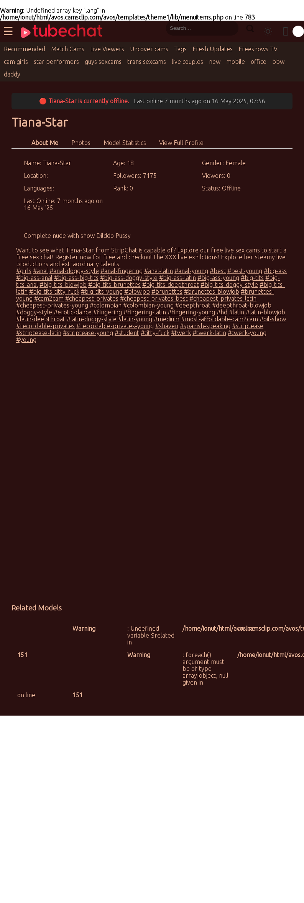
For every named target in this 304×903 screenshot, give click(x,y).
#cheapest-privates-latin (222, 298)
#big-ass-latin (177, 277)
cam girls (16, 61)
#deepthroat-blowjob (241, 305)
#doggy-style (34, 312)
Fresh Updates (212, 49)
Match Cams (67, 49)
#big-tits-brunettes (114, 284)
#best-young (244, 270)
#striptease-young (88, 332)
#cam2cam (49, 298)
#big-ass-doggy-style (129, 277)
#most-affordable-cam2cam (219, 319)
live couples (187, 61)
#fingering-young (191, 312)
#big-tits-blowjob (63, 284)
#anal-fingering (121, 270)
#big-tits (252, 277)
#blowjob (137, 291)
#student (127, 332)
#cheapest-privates (91, 298)
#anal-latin (158, 270)
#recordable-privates (45, 325)
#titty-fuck (155, 332)
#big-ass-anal (34, 277)
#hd (222, 312)
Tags (180, 49)
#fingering (107, 312)
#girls (23, 270)
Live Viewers (107, 49)
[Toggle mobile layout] (285, 31)
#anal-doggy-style (74, 270)
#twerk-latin (209, 332)
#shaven (166, 325)
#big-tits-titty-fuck (54, 291)
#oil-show (273, 319)
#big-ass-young (218, 277)
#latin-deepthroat (40, 319)
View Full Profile (181, 142)
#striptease (247, 325)
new (214, 61)
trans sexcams (146, 61)
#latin (236, 312)
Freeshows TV (258, 49)
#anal (40, 270)
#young (26, 339)
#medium (166, 319)
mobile (235, 61)
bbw (278, 61)
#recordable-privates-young (115, 325)
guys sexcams (103, 61)
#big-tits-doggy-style (229, 284)
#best (218, 270)
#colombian (106, 305)
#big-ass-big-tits (76, 277)
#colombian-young (148, 305)
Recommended (24, 49)
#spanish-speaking (205, 325)
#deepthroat (192, 305)
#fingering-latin (144, 312)
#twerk (181, 332)
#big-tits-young (102, 291)
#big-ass (275, 270)
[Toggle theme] (268, 31)
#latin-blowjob (265, 312)
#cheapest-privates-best (154, 298)
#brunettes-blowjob (211, 291)
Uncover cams (149, 49)
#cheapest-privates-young (52, 305)
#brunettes (166, 291)
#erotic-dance (73, 312)
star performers (56, 61)
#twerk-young (247, 332)
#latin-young (135, 319)
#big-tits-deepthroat (170, 284)
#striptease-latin (38, 332)
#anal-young (191, 270)
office (258, 61)
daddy (12, 74)
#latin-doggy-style (92, 319)
